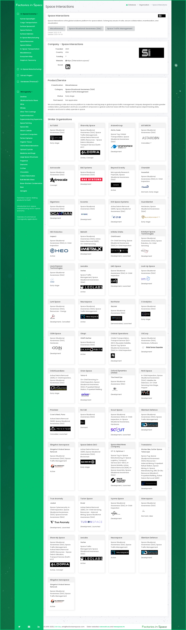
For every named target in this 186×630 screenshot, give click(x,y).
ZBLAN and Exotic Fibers (28, 100)
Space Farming (25, 123)
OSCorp (145, 333)
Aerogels (23, 191)
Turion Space (88, 498)
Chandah (146, 167)
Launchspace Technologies (58, 267)
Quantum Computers (28, 134)
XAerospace (147, 498)
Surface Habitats (26, 34)
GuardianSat (147, 202)
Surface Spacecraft (27, 26)
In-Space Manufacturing (29, 38)
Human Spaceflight (27, 19)
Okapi (84, 333)
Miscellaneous (25, 53)
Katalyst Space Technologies (149, 233)
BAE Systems (87, 167)
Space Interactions (61, 7)
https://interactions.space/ (79, 60)
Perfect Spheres (26, 138)
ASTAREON (146, 125)
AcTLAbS (55, 125)
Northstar (116, 301)
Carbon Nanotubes (27, 176)
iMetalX (85, 232)
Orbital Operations (120, 333)
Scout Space (117, 410)
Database (131, 5)
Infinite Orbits (118, 232)
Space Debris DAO (90, 444)
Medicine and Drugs (27, 153)
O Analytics (147, 301)
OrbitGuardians (59, 370)
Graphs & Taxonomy (27, 60)
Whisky (22, 108)
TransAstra (147, 444)
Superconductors (26, 115)
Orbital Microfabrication (28, 146)
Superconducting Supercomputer (30, 119)
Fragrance (23, 161)
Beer (21, 187)
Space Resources (26, 41)
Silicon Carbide (25, 131)
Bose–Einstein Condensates (30, 183)
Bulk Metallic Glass (27, 180)
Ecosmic (85, 202)
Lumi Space (57, 301)
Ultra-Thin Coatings (27, 112)
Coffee (22, 168)
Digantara (56, 202)
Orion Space (87, 370)
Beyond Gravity (119, 167)
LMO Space (117, 266)
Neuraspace (87, 301)
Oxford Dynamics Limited (120, 371)
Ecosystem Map (26, 56)
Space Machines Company (119, 445)
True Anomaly (58, 498)
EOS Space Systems (121, 202)
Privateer (56, 410)
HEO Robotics (58, 232)
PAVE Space (147, 370)
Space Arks (23, 127)
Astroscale (57, 167)
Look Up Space (148, 266)
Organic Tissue (25, 142)
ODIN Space (57, 333)
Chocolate (23, 172)
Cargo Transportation (28, 22)
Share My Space (89, 125)
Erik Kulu (59, 626)
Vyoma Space (118, 498)
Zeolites (23, 97)
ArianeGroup (117, 125)
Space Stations (25, 30)
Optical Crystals (26, 149)
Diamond (23, 164)
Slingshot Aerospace (61, 444)
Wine (21, 104)
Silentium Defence (150, 410)
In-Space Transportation (29, 49)
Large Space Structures (28, 157)
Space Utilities (25, 45)
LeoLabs (85, 266)
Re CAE (85, 410)
